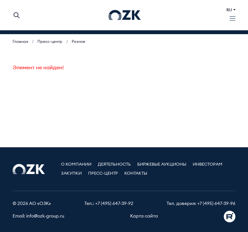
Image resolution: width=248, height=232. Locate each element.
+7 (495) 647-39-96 (216, 203)
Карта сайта (144, 216)
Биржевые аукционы (161, 164)
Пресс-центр (103, 173)
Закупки (71, 173)
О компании (76, 164)
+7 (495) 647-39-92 (114, 203)
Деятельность (114, 164)
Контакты (135, 173)
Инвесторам (207, 164)
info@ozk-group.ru (45, 216)
